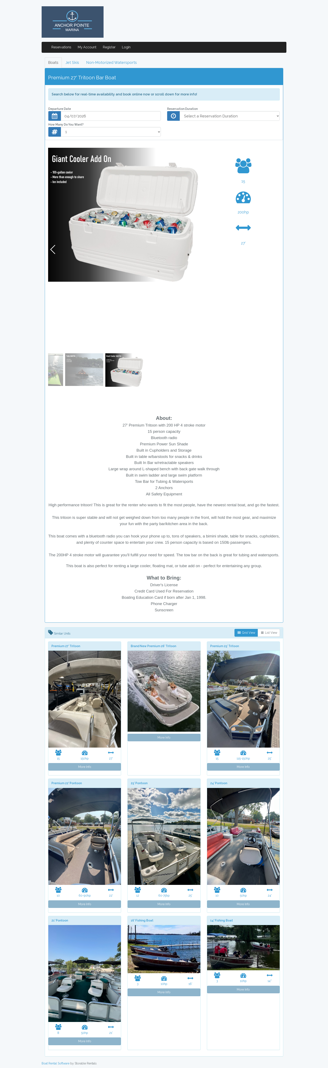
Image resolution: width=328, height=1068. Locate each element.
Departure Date (59, 109)
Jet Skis (72, 62)
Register (109, 47)
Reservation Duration (182, 109)
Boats (53, 62)
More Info (84, 767)
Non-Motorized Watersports (111, 62)
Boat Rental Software (55, 1063)
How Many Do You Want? (65, 124)
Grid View (246, 632)
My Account (87, 47)
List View (268, 632)
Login (126, 47)
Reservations (61, 47)
